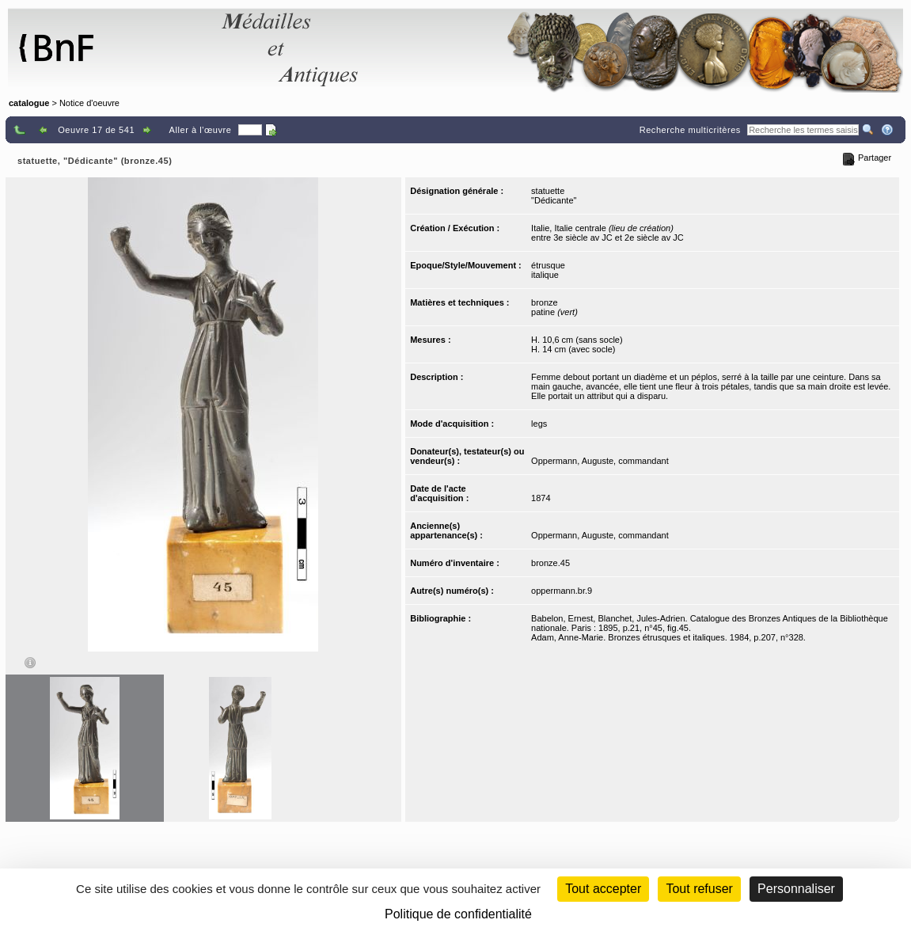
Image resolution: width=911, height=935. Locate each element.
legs (539, 423)
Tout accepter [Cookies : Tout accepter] (603, 888)
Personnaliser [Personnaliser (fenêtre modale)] (796, 888)
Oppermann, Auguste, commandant (600, 461)
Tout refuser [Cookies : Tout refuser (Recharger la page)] (699, 888)
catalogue (29, 103)
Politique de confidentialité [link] (458, 914)
